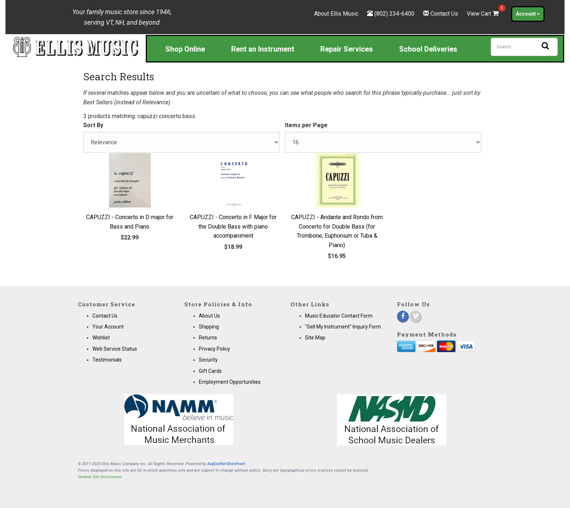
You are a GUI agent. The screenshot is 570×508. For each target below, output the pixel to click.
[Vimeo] (415, 316)
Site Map (315, 337)
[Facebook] (403, 316)
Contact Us (444, 13)
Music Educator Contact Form (339, 316)
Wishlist (101, 337)
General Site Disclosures (100, 477)
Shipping (209, 327)
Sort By (93, 125)
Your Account (108, 327)
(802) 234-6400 (394, 13)
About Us (209, 316)
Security (208, 360)
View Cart (483, 13)
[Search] (524, 47)
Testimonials (107, 360)
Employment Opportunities (230, 382)
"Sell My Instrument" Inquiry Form (343, 327)
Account (528, 14)
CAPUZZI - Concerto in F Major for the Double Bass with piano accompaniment (233, 226)
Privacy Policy (214, 349)
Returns (208, 337)
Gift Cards (210, 371)
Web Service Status (114, 349)
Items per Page (306, 125)
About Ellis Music (336, 13)
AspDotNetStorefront (226, 463)
